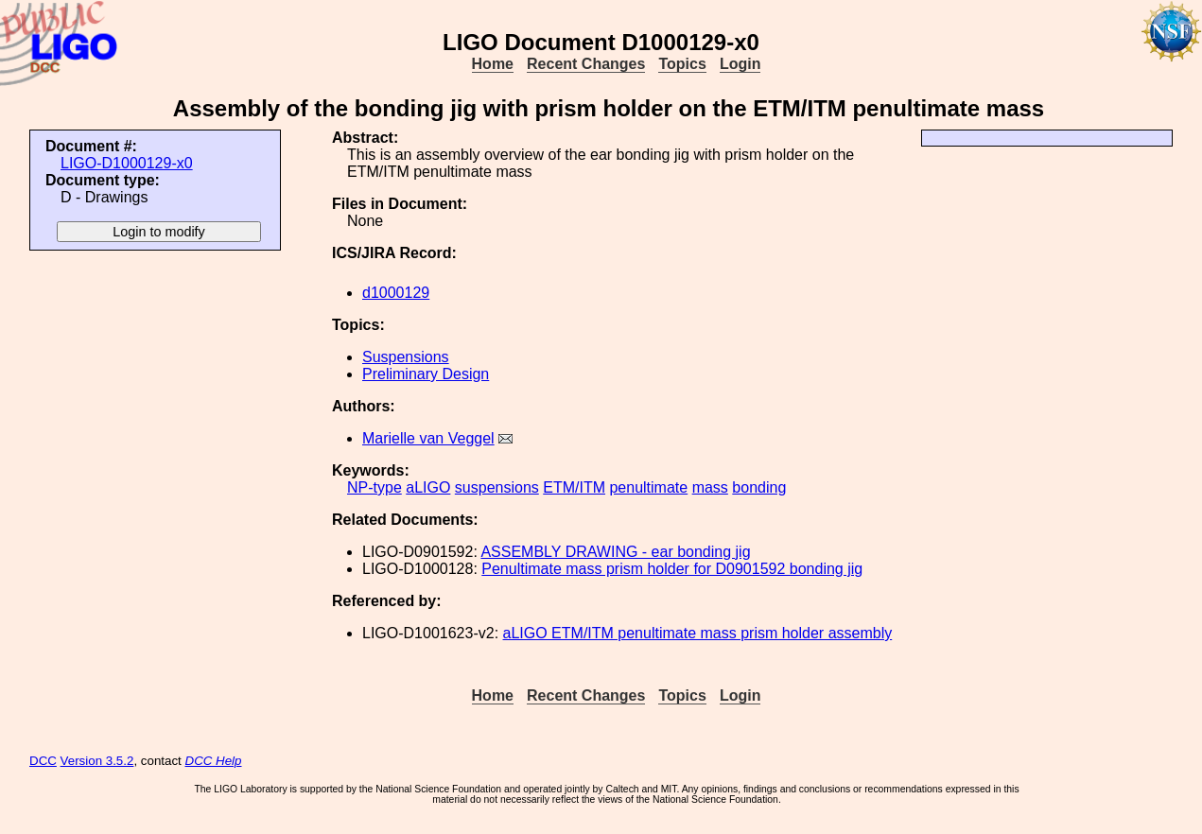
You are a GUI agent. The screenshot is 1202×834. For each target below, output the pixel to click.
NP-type (374, 487)
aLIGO (428, 487)
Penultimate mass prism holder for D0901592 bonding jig (671, 569)
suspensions (497, 487)
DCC (43, 761)
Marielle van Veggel (428, 438)
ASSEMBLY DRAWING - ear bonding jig (615, 552)
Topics (682, 64)
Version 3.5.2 (97, 761)
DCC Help (213, 761)
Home (493, 64)
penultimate (648, 487)
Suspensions (405, 357)
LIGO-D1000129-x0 (127, 163)
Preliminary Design (425, 374)
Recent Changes (586, 64)
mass (710, 487)
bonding (759, 487)
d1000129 (395, 293)
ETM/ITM (574, 487)
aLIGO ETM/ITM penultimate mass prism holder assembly (698, 633)
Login (740, 64)
